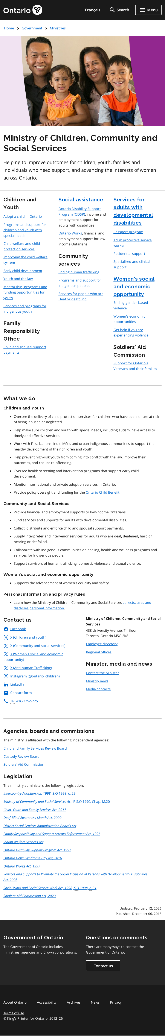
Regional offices (99, 652)
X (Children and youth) (24, 637)
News (95, 1002)
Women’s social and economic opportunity (133, 286)
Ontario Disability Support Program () (79, 211)
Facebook (14, 629)
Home (9, 28)
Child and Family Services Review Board (35, 748)
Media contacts (98, 689)
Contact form (17, 692)
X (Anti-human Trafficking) (27, 667)
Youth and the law (18, 278)
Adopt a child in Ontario (22, 216)
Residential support (129, 253)
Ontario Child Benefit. (103, 492)
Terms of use (13, 1013)
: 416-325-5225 (20, 701)
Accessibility (47, 1002)
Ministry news (97, 681)
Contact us (103, 965)
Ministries (58, 28)
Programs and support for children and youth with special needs (24, 230)
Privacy (116, 1002)
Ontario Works (70, 233)
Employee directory (102, 644)
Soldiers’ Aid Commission (23, 764)
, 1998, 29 (39, 793)
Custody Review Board (21, 756)
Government (32, 28)
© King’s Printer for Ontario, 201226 (33, 1018)
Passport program (128, 232)
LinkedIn (13, 684)
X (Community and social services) (34, 645)
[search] (119, 10)
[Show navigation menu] (148, 10)
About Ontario (15, 1002)
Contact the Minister (102, 673)
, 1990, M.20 (56, 801)
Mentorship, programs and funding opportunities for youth (25, 292)
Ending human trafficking (78, 272)
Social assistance (80, 199)
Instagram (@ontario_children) (31, 676)
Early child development (22, 270)
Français (92, 9)
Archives (74, 1002)
